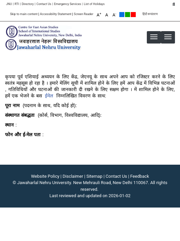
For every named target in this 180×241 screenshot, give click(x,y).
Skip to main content (24, 14)
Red (133, 14)
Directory (28, 4)
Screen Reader (83, 14)
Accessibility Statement (55, 14)
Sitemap (94, 176)
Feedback (139, 176)
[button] (168, 36)
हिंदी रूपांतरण (150, 14)
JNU (9, 4)
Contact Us (44, 4)
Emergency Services (67, 4)
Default (121, 14)
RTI (16, 4)
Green (127, 14)
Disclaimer (73, 176)
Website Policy (45, 176)
